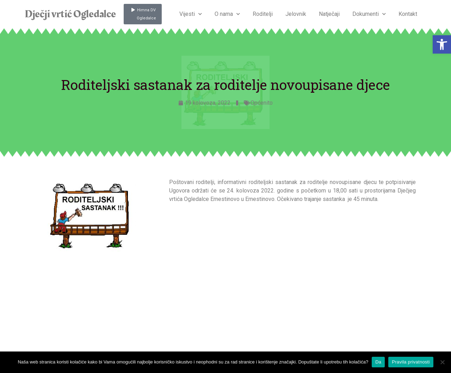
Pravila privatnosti (411, 362)
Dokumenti (369, 13)
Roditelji (263, 14)
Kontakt (408, 14)
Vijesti (190, 13)
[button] (442, 44)
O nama (227, 13)
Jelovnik (295, 14)
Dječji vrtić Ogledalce (70, 14)
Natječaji (329, 14)
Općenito (262, 102)
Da (378, 362)
